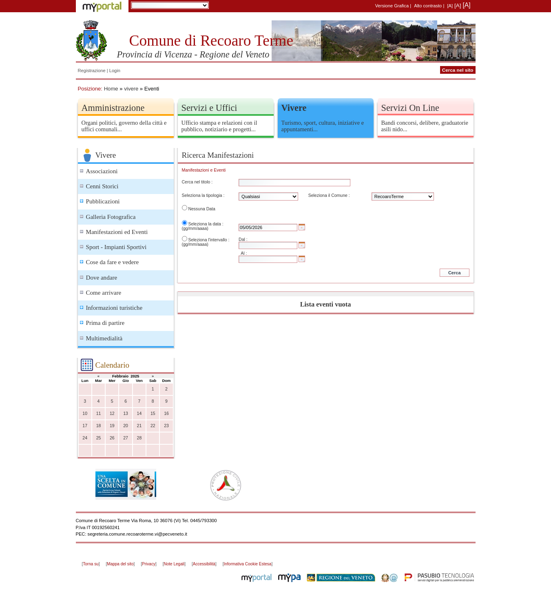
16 (166, 413)
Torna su (90, 564)
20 (125, 426)
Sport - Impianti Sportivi (116, 247)
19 (112, 426)
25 (98, 438)
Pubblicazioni (103, 201)
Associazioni (102, 171)
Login (114, 70)
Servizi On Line (410, 108)
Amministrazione (113, 108)
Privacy (148, 564)
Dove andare (101, 277)
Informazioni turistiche (114, 307)
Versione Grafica (392, 5)
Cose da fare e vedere (112, 262)
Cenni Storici (102, 186)
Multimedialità (104, 338)
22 (152, 426)
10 (84, 413)
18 (98, 426)
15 (152, 413)
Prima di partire (105, 323)
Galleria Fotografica (111, 217)
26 (112, 438)
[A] (450, 5)
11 (98, 413)
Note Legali (174, 564)
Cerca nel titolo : (197, 182)
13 (125, 413)
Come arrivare (104, 292)
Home (111, 89)
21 (139, 426)
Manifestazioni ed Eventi (117, 232)
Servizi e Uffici (209, 108)
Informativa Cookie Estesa (247, 564)
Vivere (294, 108)
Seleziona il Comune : (329, 195)
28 (139, 438)
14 (139, 413)
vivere (131, 89)
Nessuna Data (201, 209)
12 (112, 413)
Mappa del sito (120, 564)
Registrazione (92, 70)
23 (166, 426)
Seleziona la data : (205, 224)
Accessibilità (204, 564)
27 (125, 438)
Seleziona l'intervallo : (208, 240)
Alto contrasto (428, 5)
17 (84, 426)
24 (84, 438)
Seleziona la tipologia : (203, 195)
